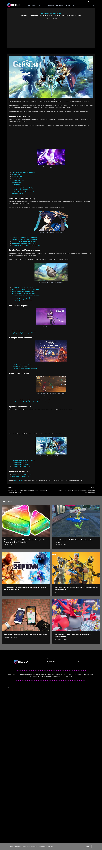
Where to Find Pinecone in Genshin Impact (23, 291)
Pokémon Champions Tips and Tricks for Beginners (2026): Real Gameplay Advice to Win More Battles (28, 490)
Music (40, 5)
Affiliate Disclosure (12, 688)
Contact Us (51, 663)
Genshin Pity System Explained (20, 366)
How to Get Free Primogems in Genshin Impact (24, 368)
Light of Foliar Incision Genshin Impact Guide (24, 331)
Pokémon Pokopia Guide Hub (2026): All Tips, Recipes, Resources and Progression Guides (73, 490)
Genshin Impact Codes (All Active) (21, 464)
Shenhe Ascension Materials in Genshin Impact (24, 243)
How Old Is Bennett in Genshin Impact (22, 474)
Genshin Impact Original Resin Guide (21, 365)
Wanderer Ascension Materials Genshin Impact (24, 239)
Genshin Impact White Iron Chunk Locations (23, 287)
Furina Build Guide (16, 182)
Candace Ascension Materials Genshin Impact (24, 241)
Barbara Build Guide (17, 176)
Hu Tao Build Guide (17, 178)
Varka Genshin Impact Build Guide (21, 186)
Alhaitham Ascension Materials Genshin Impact (24, 237)
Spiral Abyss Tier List (17, 193)
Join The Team (59, 5)
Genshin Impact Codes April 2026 (21, 462)
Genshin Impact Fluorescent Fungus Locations (24, 297)
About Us (67, 5)
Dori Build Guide (16, 184)
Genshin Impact (45, 13)
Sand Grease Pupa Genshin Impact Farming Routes (25, 289)
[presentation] (26, 521)
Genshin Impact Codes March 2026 (21, 466)
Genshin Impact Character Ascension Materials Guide (26, 245)
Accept (87, 846)
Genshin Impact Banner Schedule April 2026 (23, 460)
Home (29, 5)
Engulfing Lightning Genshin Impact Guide (23, 333)
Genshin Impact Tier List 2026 (20, 190)
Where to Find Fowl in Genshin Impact (22, 301)
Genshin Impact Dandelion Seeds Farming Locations (26, 295)
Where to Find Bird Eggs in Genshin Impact (23, 299)
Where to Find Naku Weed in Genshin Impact (23, 293)
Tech (72, 5)
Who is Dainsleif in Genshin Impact (21, 476)
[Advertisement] (51, 38)
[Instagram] (94, 1)
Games (51, 13)
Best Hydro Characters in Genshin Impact (23, 191)
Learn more (50, 846)
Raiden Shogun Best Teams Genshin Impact (23, 172)
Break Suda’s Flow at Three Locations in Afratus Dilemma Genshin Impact (31, 402)
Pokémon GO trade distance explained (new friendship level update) (25, 634)
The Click (48, 18)
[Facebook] (88, 1)
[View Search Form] (93, 5)
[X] (91, 1)
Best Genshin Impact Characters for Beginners (24, 188)
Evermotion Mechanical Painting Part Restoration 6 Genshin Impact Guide (31, 400)
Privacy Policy (51, 659)
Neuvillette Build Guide (18, 180)
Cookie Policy (51, 661)
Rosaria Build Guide (17, 174)
